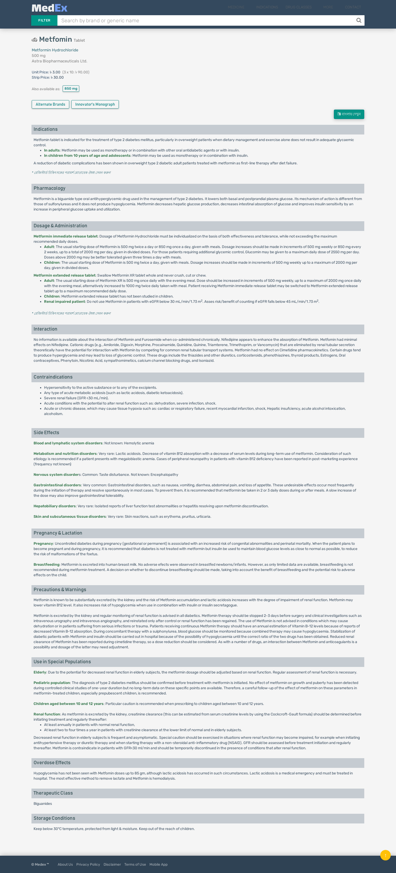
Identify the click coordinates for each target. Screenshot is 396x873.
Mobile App (158, 864)
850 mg (71, 88)
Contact (353, 7)
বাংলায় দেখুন (349, 114)
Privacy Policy (88, 864)
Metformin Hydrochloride (55, 50)
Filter (44, 20)
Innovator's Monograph (95, 104)
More (333, 7)
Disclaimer (112, 864)
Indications (276, 7)
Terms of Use (135, 864)
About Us (65, 864)
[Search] (359, 20)
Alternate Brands (50, 104)
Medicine (249, 7)
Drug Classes (307, 7)
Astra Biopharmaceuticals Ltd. (59, 61)
